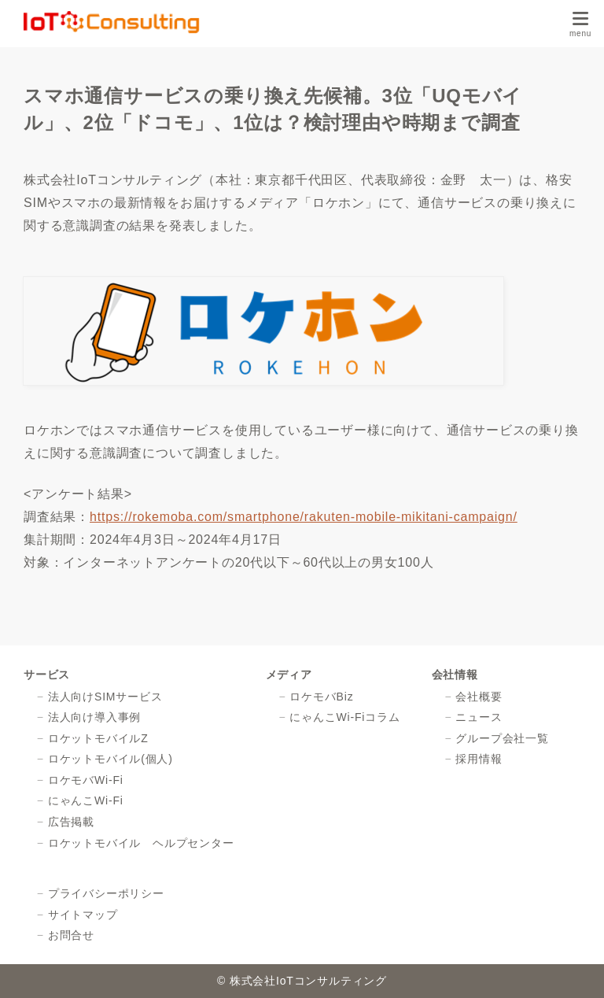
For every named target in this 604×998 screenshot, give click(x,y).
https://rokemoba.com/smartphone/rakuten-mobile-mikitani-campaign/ (303, 516)
